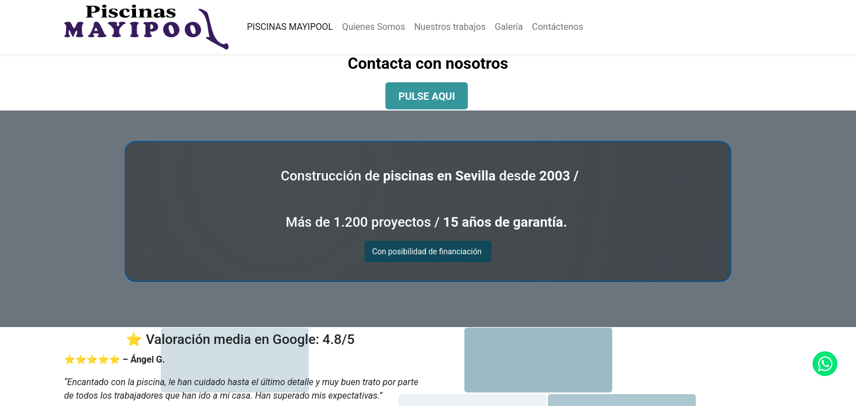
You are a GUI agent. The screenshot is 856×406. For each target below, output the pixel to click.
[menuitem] (289, 27)
